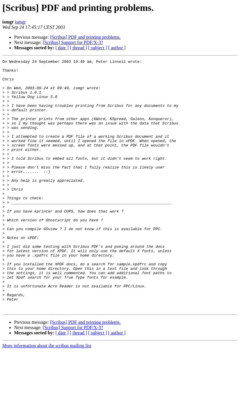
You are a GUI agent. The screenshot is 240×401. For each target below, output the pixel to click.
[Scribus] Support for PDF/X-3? (73, 42)
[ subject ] (97, 47)
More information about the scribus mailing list (46, 395)
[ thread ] (78, 47)
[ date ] (62, 47)
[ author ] (117, 47)
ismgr (20, 21)
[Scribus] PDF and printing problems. (85, 37)
